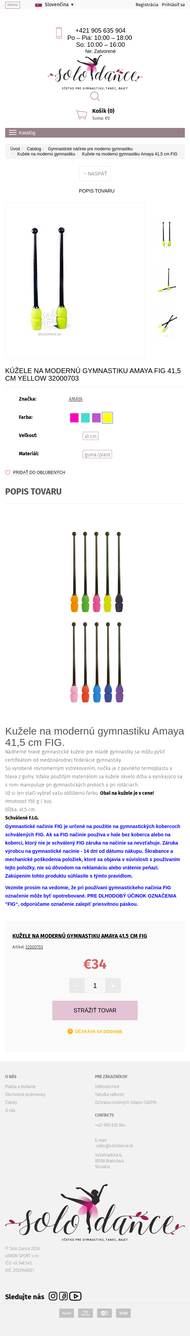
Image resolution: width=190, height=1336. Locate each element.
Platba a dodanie (20, 1086)
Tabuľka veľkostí (109, 1094)
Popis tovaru (96, 191)
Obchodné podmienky (25, 1094)
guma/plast (97, 455)
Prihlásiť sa (173, 4)
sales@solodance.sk (114, 1145)
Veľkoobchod (107, 1086)
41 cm (91, 436)
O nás (10, 1110)
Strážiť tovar (95, 1010)
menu (12, 4)
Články (11, 1102)
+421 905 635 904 (100, 30)
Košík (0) (103, 111)
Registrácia (147, 4)
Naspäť (95, 173)
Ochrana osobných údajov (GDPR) (126, 1102)
